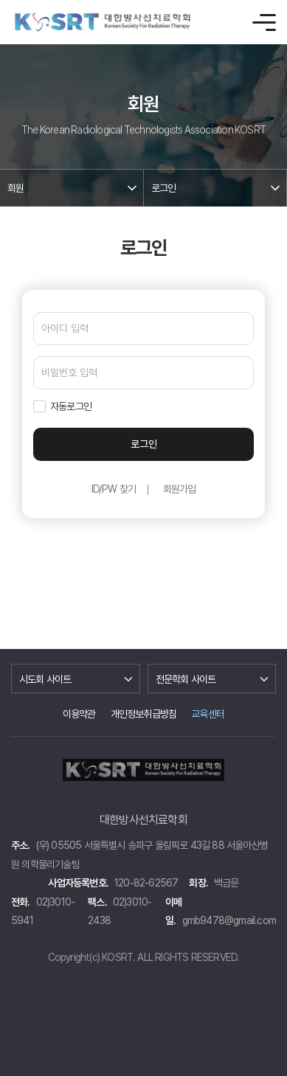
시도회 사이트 (45, 679)
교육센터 (207, 714)
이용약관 (79, 714)
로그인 (163, 188)
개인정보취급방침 (144, 714)
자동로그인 (70, 406)
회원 (15, 188)
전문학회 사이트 (186, 679)
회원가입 (179, 489)
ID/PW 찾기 (113, 489)
